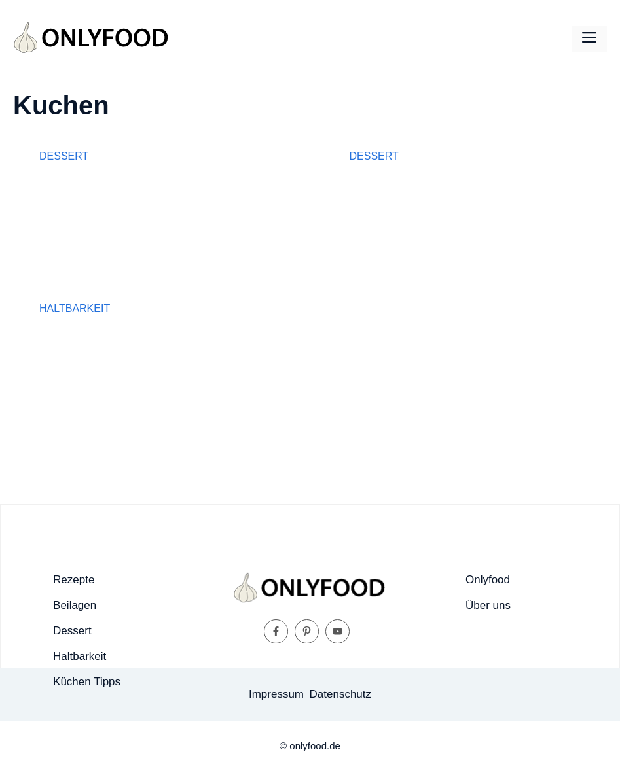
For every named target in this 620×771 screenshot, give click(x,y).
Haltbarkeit (74, 308)
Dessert (63, 156)
